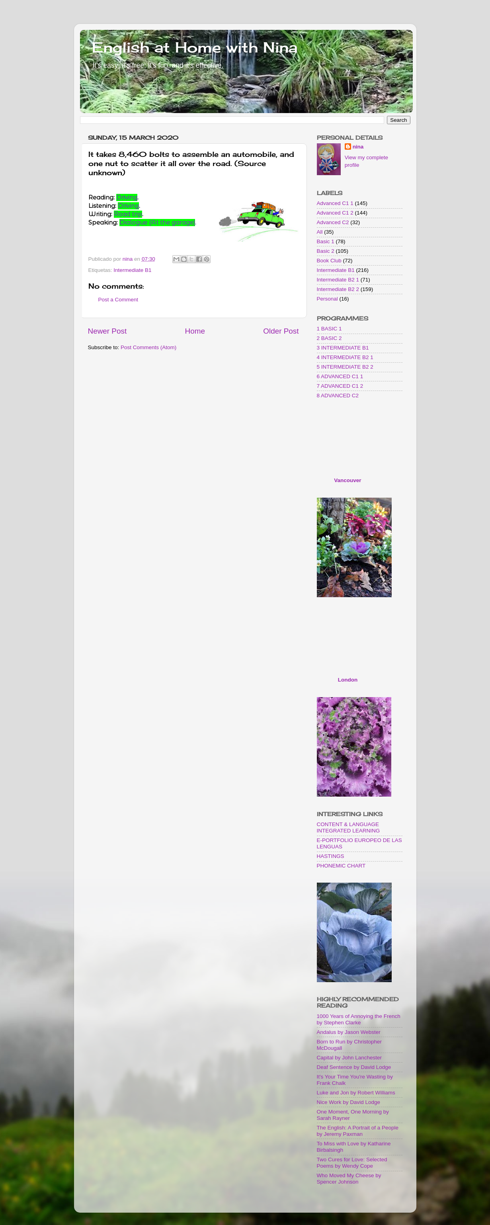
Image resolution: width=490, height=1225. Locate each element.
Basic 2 (325, 251)
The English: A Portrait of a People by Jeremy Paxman (358, 1131)
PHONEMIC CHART (341, 866)
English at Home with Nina (194, 47)
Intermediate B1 (132, 270)
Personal (327, 299)
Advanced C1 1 (335, 203)
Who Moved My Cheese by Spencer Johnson (349, 1178)
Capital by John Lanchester (349, 1058)
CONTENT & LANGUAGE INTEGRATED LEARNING (348, 827)
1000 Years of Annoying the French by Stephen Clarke (358, 1019)
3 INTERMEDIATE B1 (343, 348)
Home (195, 331)
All (320, 232)
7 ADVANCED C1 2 (340, 386)
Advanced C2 (333, 222)
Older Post (281, 331)
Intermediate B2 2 (338, 289)
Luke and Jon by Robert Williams (356, 1093)
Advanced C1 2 (335, 213)
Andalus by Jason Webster (349, 1032)
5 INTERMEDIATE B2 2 (345, 367)
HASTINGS (330, 856)
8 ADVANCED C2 (338, 396)
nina (358, 147)
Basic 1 (325, 241)
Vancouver (347, 480)
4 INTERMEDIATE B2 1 (345, 357)
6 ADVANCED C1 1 (340, 376)
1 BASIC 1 (329, 329)
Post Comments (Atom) (148, 347)
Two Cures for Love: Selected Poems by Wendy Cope (352, 1163)
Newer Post (107, 331)
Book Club (329, 261)
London (347, 680)
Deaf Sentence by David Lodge (354, 1067)
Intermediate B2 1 (338, 280)
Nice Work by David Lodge (349, 1102)
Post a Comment (118, 300)
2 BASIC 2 (329, 338)
